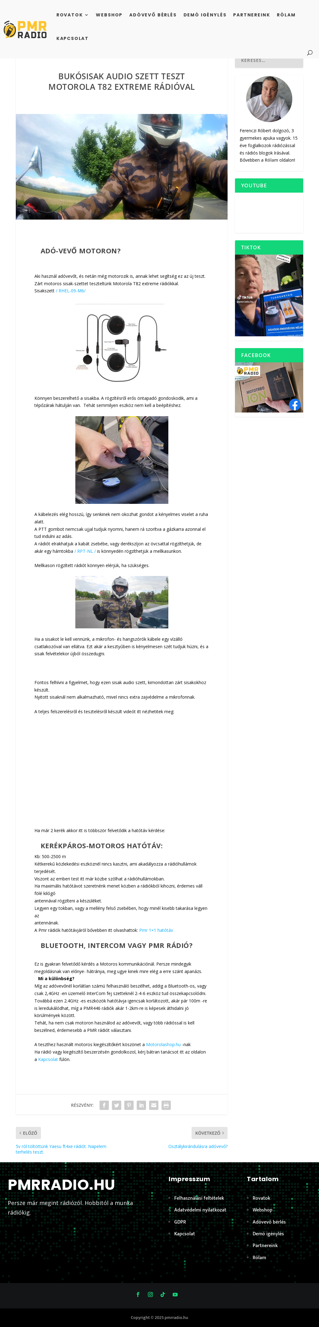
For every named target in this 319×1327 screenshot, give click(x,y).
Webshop (109, 15)
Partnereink (251, 15)
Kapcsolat (72, 38)
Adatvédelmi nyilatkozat (200, 1210)
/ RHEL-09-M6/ (71, 291)
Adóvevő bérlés (152, 15)
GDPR (180, 1222)
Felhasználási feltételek (199, 1198)
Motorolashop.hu (163, 1044)
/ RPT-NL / (85, 551)
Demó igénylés (205, 15)
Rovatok (69, 15)
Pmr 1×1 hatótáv (156, 930)
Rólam (286, 15)
